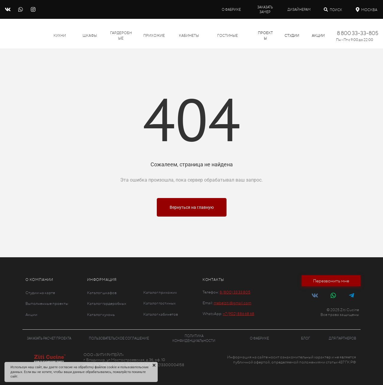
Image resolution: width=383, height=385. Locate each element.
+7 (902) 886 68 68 (238, 313)
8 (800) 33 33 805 (235, 292)
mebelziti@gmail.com (232, 303)
